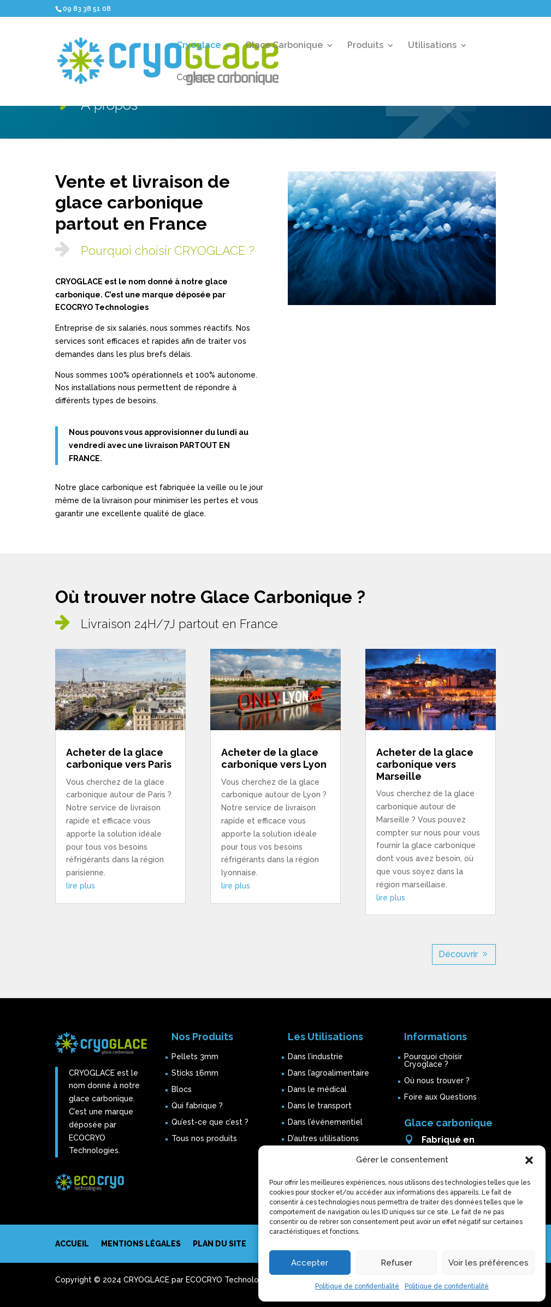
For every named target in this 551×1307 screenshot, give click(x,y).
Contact (193, 78)
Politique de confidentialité (357, 1286)
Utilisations (432, 45)
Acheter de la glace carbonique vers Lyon (274, 758)
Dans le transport (320, 1106)
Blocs (181, 1089)
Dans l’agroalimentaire (328, 1073)
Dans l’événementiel (325, 1122)
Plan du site (219, 1244)
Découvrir (458, 954)
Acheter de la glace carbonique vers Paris (118, 758)
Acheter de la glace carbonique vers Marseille (424, 764)
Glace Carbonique (284, 45)
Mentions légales (141, 1244)
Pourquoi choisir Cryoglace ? (433, 1061)
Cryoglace (198, 45)
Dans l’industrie (315, 1057)
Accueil (72, 1244)
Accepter (309, 1263)
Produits (365, 45)
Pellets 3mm (194, 1057)
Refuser (396, 1263)
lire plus (80, 885)
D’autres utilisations (323, 1139)
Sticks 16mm (194, 1073)
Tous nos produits (204, 1139)
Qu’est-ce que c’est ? (209, 1122)
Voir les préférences (488, 1263)
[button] (529, 1160)
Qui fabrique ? (197, 1106)
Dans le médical (317, 1089)
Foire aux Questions (440, 1097)
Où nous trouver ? (437, 1081)
